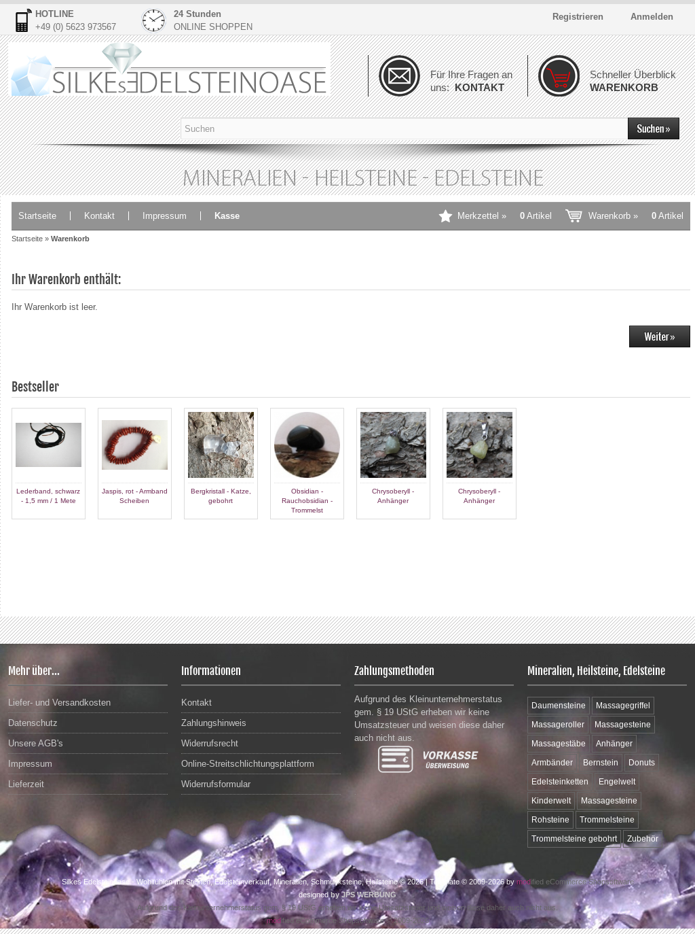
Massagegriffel (623, 705)
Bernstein (600, 762)
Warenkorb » (635, 216)
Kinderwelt (551, 801)
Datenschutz (33, 723)
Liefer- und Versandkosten (59, 702)
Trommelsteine (607, 820)
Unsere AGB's (35, 743)
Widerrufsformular (215, 784)
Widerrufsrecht (209, 743)
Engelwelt (617, 781)
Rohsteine (550, 820)
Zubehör (642, 839)
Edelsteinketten (559, 781)
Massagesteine (623, 724)
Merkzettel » (504, 216)
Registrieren (577, 17)
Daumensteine (558, 705)
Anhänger (614, 743)
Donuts (641, 762)
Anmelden (652, 17)
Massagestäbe (558, 743)
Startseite (37, 216)
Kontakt (99, 216)
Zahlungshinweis (213, 723)
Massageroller (557, 724)
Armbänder (552, 762)
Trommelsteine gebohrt (574, 839)
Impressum (165, 216)
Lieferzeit (26, 784)
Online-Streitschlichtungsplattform (247, 764)
